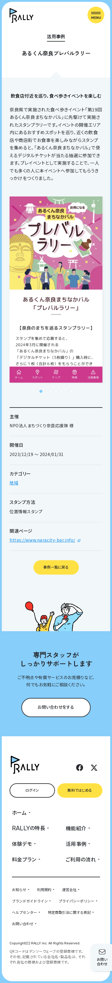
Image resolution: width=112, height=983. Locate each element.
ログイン (32, 790)
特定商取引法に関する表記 (69, 912)
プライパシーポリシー (76, 900)
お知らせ (19, 889)
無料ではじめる (79, 790)
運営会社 (69, 889)
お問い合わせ (22, 923)
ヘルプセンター (24, 912)
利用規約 (44, 889)
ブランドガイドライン (30, 900)
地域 (14, 483)
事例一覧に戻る (56, 566)
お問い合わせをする (56, 707)
